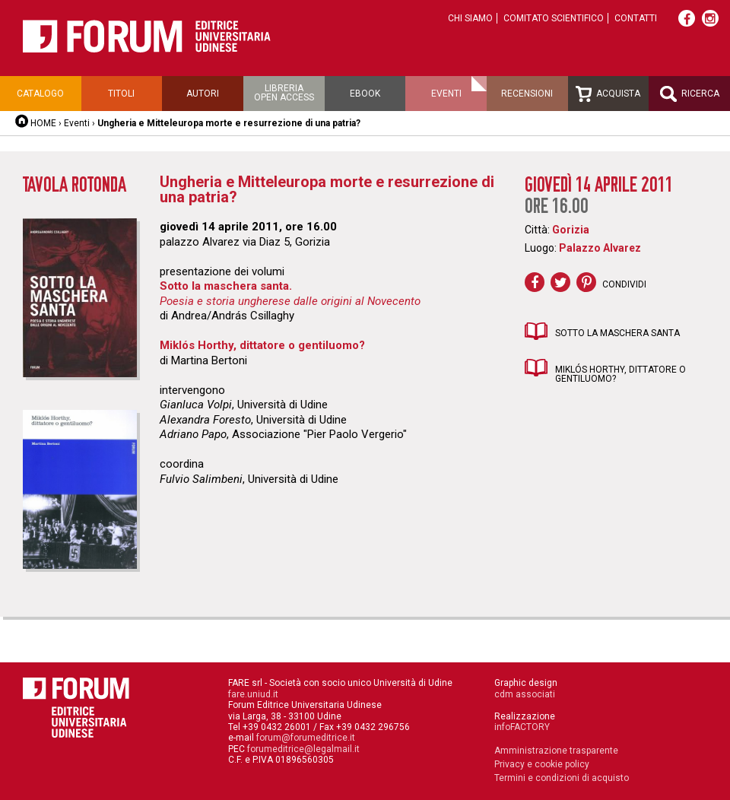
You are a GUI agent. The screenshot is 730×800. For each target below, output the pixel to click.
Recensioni (527, 93)
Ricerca (689, 94)
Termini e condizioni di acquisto (561, 778)
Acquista (608, 94)
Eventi (446, 93)
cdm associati (524, 694)
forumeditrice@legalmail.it (303, 749)
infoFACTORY (522, 727)
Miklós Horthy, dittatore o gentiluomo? (620, 374)
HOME (43, 123)
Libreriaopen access (284, 93)
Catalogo (40, 93)
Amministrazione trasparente (556, 750)
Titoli (121, 93)
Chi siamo (470, 18)
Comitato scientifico (553, 18)
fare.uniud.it (253, 694)
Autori (202, 93)
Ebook (365, 93)
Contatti (635, 18)
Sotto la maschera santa (617, 333)
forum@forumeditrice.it (305, 737)
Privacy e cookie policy (541, 764)
